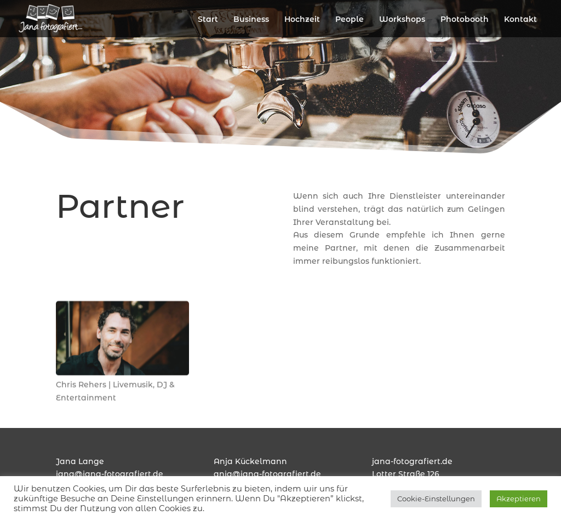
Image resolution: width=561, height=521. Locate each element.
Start (208, 19)
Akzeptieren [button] (518, 498)
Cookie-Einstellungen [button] (436, 498)
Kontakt (520, 19)
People (349, 19)
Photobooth (464, 19)
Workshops (402, 19)
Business (251, 19)
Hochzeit (302, 19)
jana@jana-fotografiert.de (109, 474)
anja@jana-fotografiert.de (267, 474)
